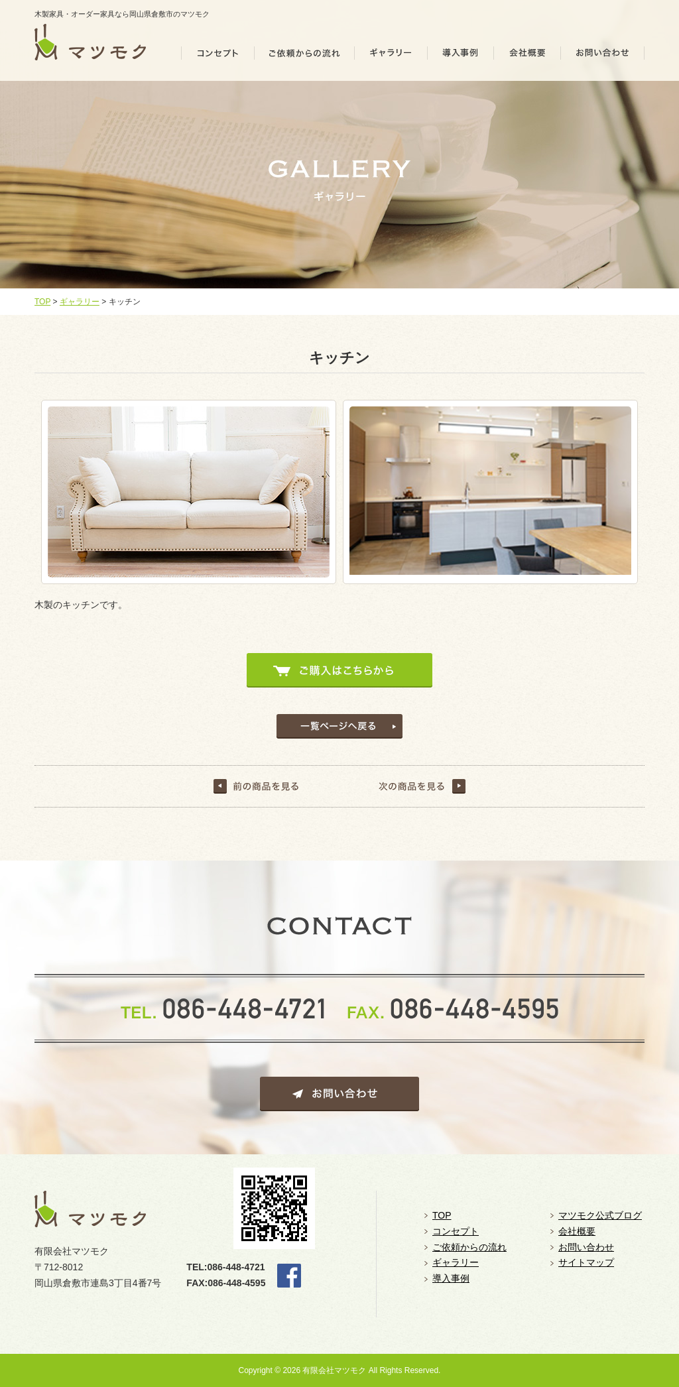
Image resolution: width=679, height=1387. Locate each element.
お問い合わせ (603, 57)
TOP (42, 301)
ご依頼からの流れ (469, 1247)
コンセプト (218, 57)
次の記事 (421, 786)
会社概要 (527, 57)
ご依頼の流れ (305, 57)
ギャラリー (391, 57)
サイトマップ (586, 1262)
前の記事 (257, 786)
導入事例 (461, 57)
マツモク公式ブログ (600, 1215)
